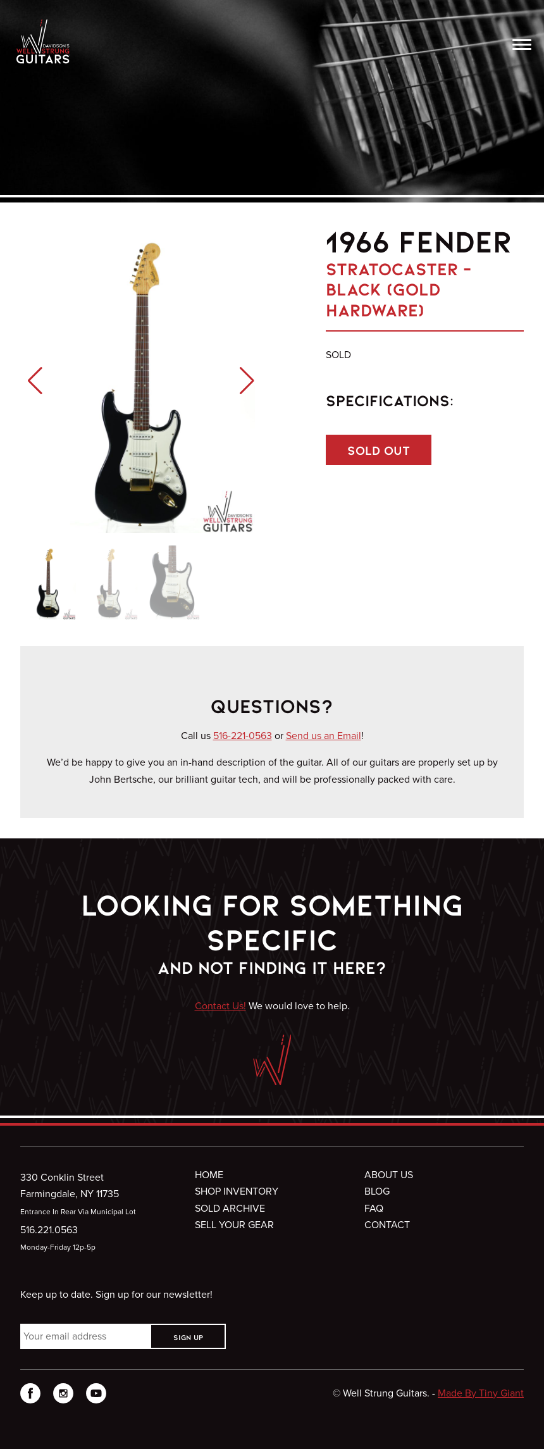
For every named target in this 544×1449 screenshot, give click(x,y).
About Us (388, 1174)
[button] (35, 381)
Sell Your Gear (234, 1224)
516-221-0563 (242, 735)
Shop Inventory (236, 1191)
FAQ (373, 1208)
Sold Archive (230, 1208)
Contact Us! (220, 1005)
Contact (387, 1224)
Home (209, 1174)
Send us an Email (323, 735)
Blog (377, 1191)
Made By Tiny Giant (481, 1393)
